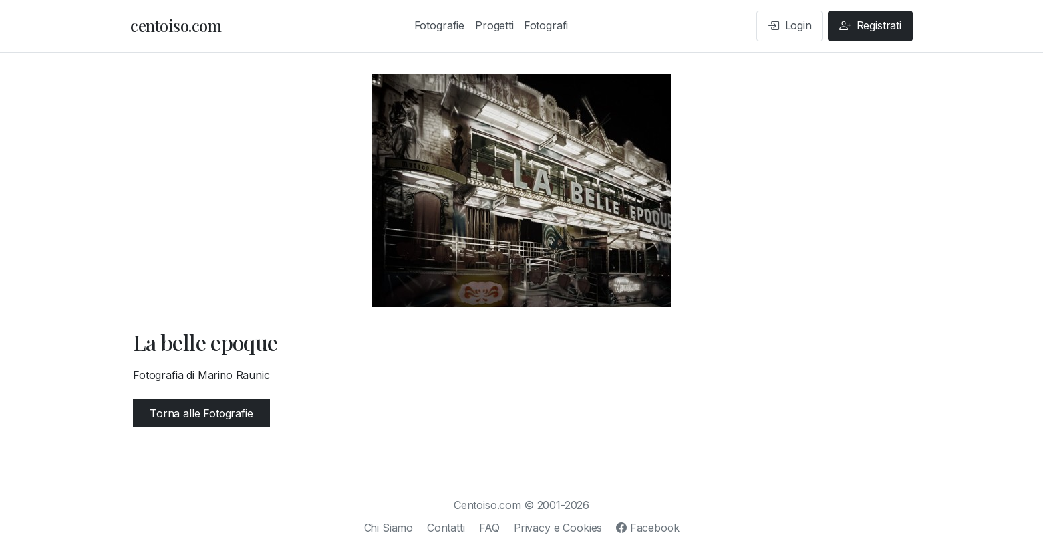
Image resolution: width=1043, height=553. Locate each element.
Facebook (647, 527)
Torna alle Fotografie (201, 413)
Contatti (446, 527)
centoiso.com (175, 25)
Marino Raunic (234, 375)
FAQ (489, 527)
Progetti (494, 25)
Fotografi (546, 25)
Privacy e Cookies (558, 527)
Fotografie (439, 25)
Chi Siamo (389, 527)
